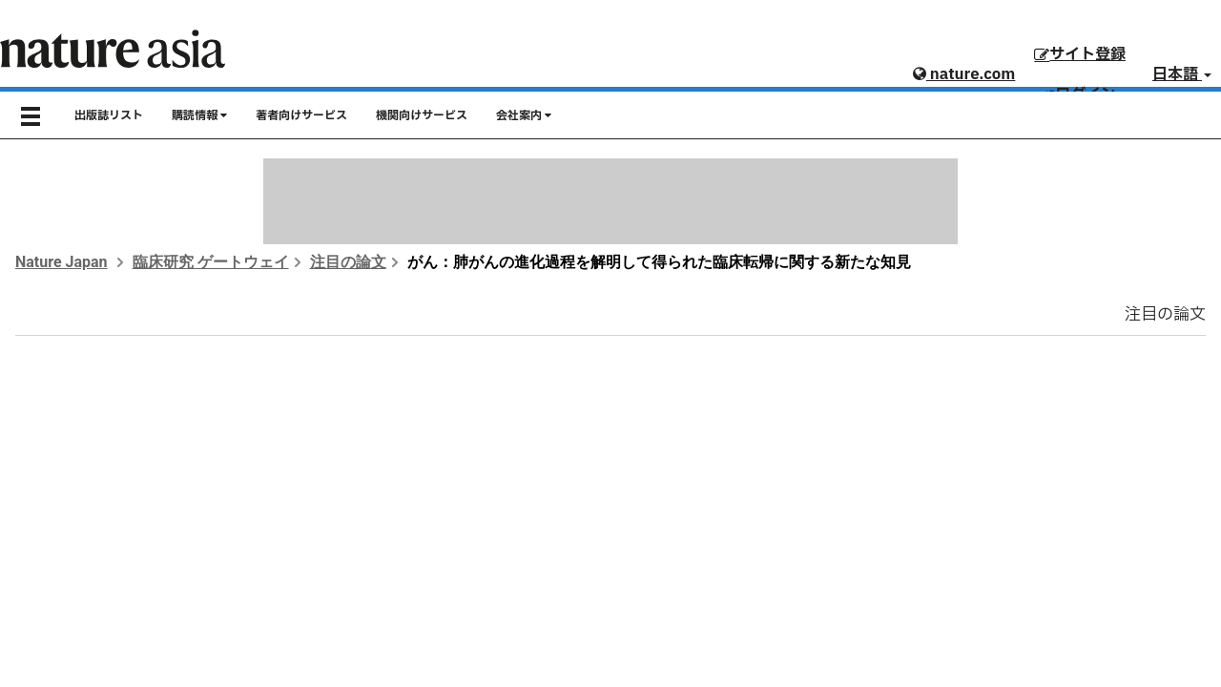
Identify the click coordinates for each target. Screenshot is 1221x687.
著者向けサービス (301, 115)
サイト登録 (1080, 54)
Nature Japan (61, 262)
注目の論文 (348, 262)
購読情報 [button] (199, 115)
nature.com (964, 74)
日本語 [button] (1181, 74)
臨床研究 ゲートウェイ (211, 262)
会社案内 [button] (523, 115)
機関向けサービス (421, 115)
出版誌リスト (108, 115)
